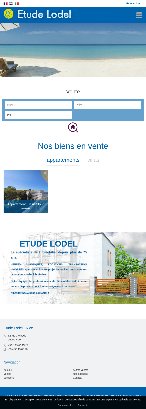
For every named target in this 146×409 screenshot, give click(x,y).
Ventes (7, 373)
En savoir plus (65, 405)
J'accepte (83, 405)
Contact (77, 377)
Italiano (17, 3)
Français (6, 3)
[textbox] (108, 105)
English (11, 3)
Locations (9, 377)
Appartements (63, 160)
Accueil (8, 369)
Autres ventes (80, 369)
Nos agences (80, 373)
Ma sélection (133, 3)
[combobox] (107, 105)
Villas (93, 160)
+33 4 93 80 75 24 (18, 345)
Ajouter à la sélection (45, 173)
